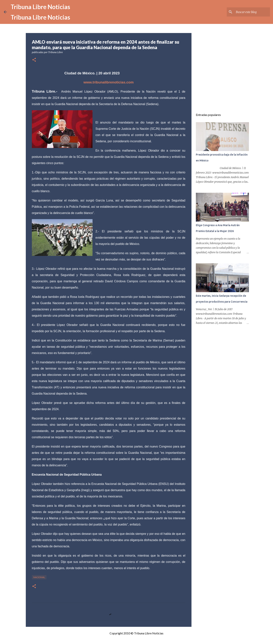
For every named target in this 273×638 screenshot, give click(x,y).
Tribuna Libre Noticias (40, 6)
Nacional (39, 577)
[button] (34, 60)
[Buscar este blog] (250, 12)
